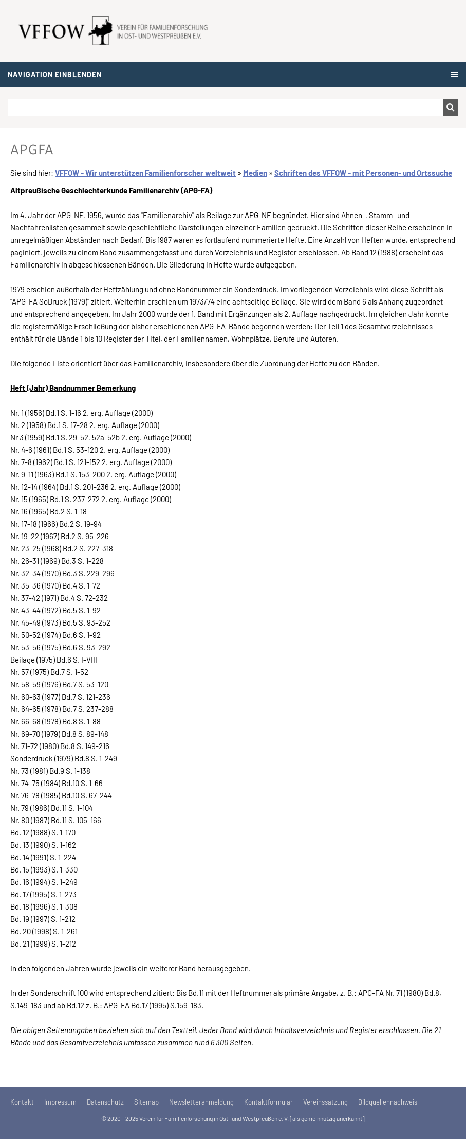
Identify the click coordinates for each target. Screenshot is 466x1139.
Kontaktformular (268, 1102)
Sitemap (146, 1102)
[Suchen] (225, 107)
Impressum (60, 1102)
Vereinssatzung (325, 1102)
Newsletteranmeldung (201, 1102)
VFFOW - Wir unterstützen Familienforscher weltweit (145, 172)
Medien (255, 172)
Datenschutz (105, 1102)
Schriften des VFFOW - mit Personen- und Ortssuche (363, 172)
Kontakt (22, 1102)
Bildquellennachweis (387, 1102)
